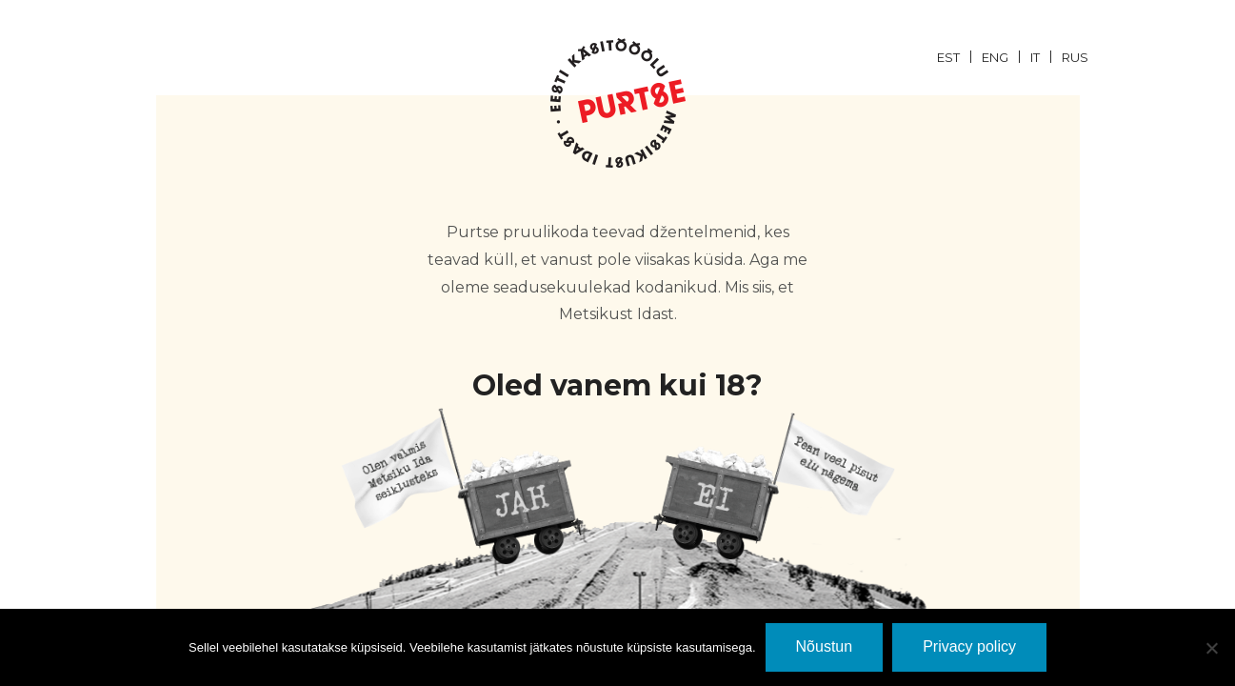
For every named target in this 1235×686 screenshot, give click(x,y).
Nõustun (824, 646)
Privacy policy (969, 646)
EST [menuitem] (948, 57)
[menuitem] (959, 56)
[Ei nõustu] (1211, 647)
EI (773, 486)
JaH (463, 486)
